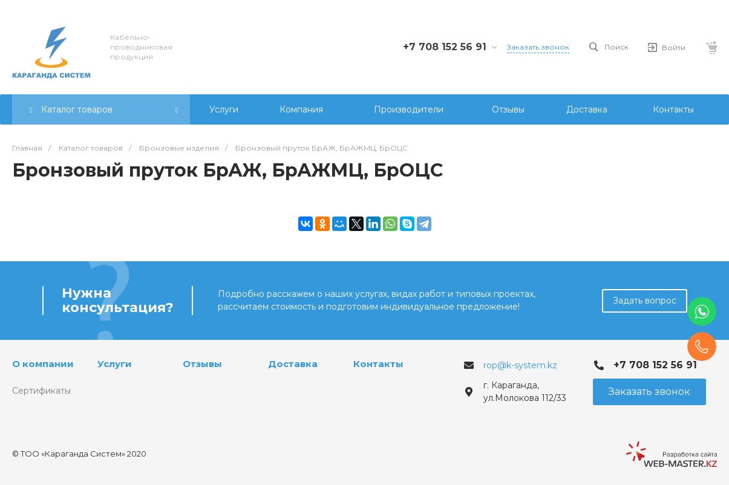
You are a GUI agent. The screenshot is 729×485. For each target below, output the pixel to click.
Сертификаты (41, 390)
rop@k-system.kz (520, 365)
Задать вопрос (644, 300)
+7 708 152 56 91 (444, 47)
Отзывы (202, 363)
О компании (43, 363)
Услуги (114, 363)
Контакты (378, 363)
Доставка (293, 363)
